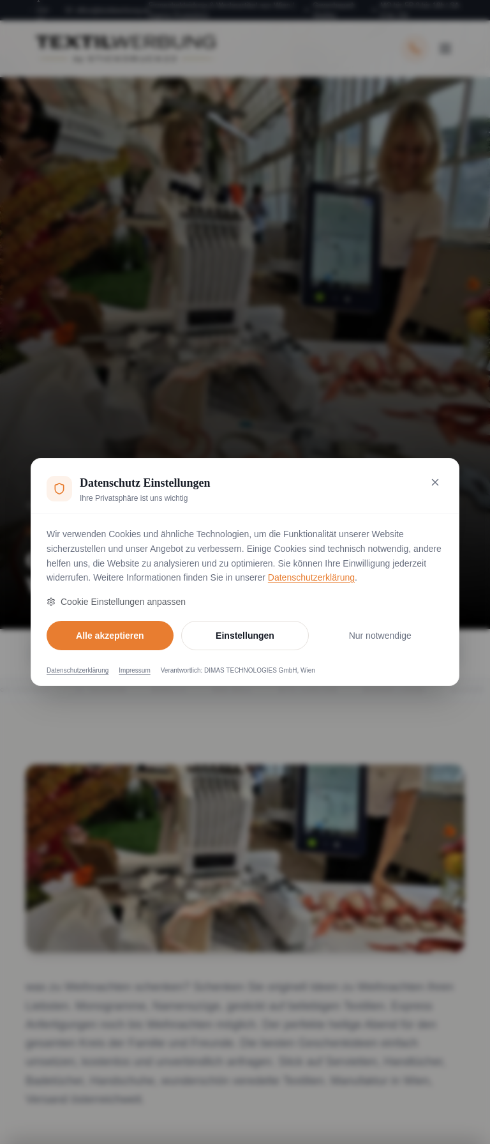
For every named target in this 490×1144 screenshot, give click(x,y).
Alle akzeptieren (110, 635)
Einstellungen (245, 635)
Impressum (134, 670)
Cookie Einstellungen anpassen (116, 602)
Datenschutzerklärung (311, 577)
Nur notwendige (380, 635)
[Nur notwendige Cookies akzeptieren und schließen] (435, 482)
